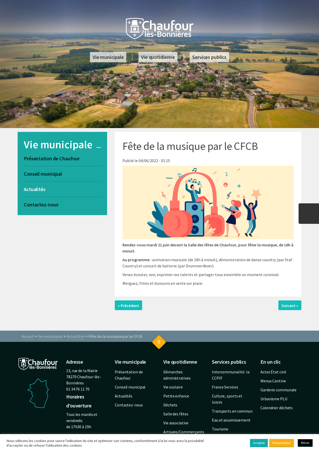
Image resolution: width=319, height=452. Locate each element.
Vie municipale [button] (108, 57)
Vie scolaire (173, 387)
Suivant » (289, 305)
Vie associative (175, 422)
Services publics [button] (209, 57)
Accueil (27, 336)
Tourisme (220, 429)
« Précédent (128, 305)
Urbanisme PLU (273, 398)
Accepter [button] (259, 443)
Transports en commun (232, 411)
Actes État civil (273, 371)
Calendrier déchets (276, 407)
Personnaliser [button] (281, 443)
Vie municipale (50, 336)
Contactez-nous (41, 204)
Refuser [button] (305, 443)
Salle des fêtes (175, 413)
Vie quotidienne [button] (158, 57)
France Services (225, 387)
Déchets (170, 404)
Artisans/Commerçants (183, 431)
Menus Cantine (273, 380)
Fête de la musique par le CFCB (115, 336)
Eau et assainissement (231, 420)
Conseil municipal (43, 174)
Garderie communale (278, 389)
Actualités (34, 189)
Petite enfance (176, 395)
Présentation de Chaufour (52, 158)
